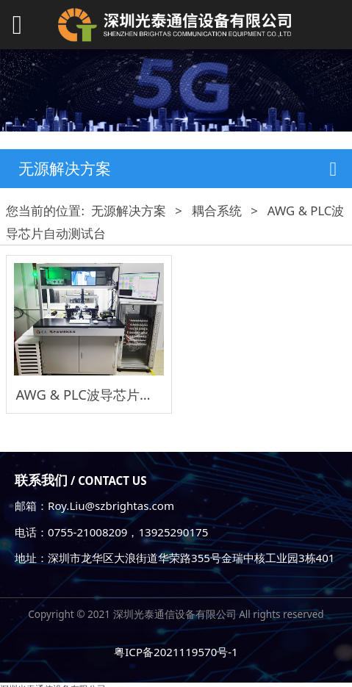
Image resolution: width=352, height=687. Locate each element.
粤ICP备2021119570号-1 (176, 651)
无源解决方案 (128, 210)
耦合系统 (217, 210)
